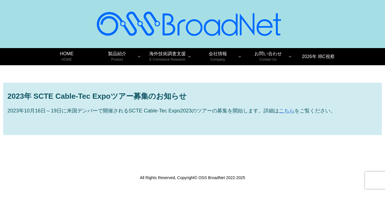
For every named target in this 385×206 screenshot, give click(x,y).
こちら (286, 111)
